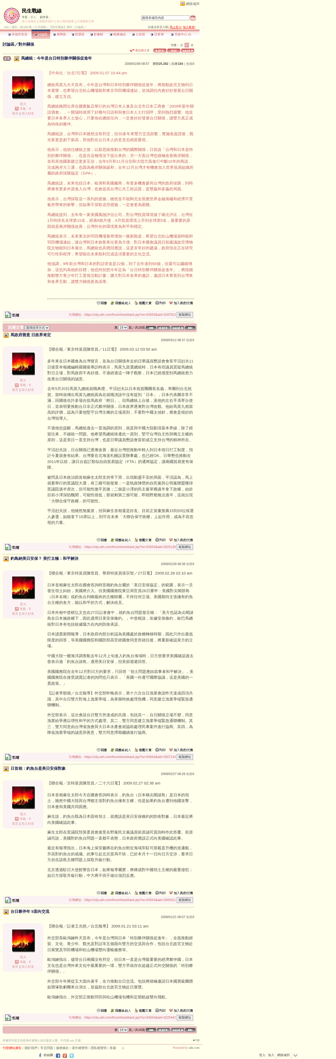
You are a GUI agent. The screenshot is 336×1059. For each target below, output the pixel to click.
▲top (196, 1040)
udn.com (194, 1048)
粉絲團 (48, 1055)
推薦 (190, 64)
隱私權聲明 (99, 1048)
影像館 (96, 34)
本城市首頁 (17, 34)
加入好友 (28, 113)
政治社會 (26, 27)
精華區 (59, 34)
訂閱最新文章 (85, 21)
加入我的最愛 (65, 21)
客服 (113, 1048)
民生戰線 (32, 11)
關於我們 (31, 1048)
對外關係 (26, 44)
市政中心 (181, 34)
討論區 (40, 34)
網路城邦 (193, 4)
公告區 (138, 34)
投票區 (78, 34)
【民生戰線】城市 (60, 27)
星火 (33, 17)
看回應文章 (140, 50)
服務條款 (62, 1048)
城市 (14, 27)
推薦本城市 (46, 21)
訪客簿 (157, 34)
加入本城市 (29, 21)
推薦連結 (118, 34)
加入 (271, 1055)
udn (6, 27)
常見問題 (46, 1048)
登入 (262, 1055)
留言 (15, 113)
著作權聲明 (80, 1048)
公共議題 (40, 27)
